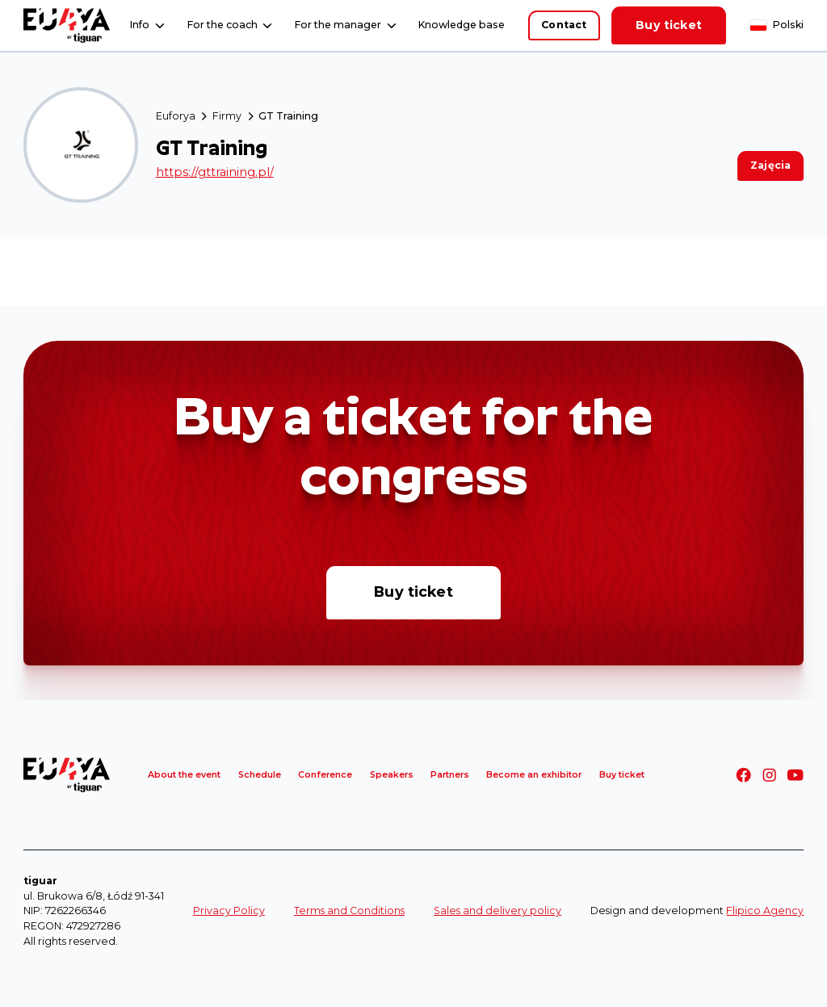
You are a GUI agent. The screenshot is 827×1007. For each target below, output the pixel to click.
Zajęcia (770, 165)
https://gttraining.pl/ (215, 172)
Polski (788, 25)
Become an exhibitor (533, 775)
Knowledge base (461, 25)
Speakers (392, 775)
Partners (449, 775)
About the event (184, 775)
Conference (325, 775)
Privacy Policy (229, 910)
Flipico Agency (765, 910)
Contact (563, 25)
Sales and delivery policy (497, 910)
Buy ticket (669, 25)
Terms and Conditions (349, 910)
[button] (147, 25)
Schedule (259, 775)
